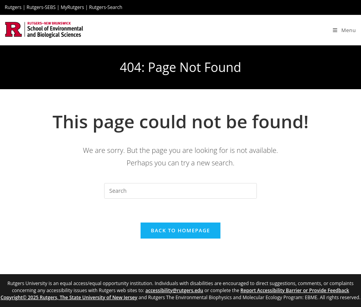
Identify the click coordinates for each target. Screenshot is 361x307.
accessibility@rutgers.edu (174, 290)
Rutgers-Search (106, 7)
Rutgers (13, 7)
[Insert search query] (180, 191)
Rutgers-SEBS (41, 7)
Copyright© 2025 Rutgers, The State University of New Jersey (68, 297)
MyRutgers (72, 7)
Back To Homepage (180, 230)
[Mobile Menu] (344, 30)
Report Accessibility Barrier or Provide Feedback (294, 290)
